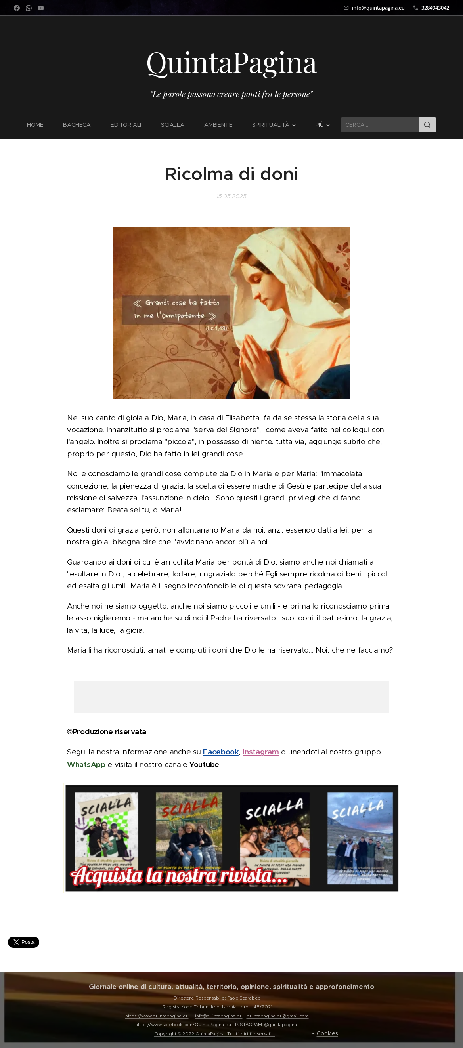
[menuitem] (40, 125)
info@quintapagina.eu (378, 7)
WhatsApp (86, 764)
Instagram (261, 751)
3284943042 (435, 7)
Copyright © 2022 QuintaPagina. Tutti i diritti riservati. (214, 1034)
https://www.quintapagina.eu (157, 1016)
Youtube (204, 764)
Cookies (327, 1033)
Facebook (221, 751)
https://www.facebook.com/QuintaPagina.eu (183, 1024)
